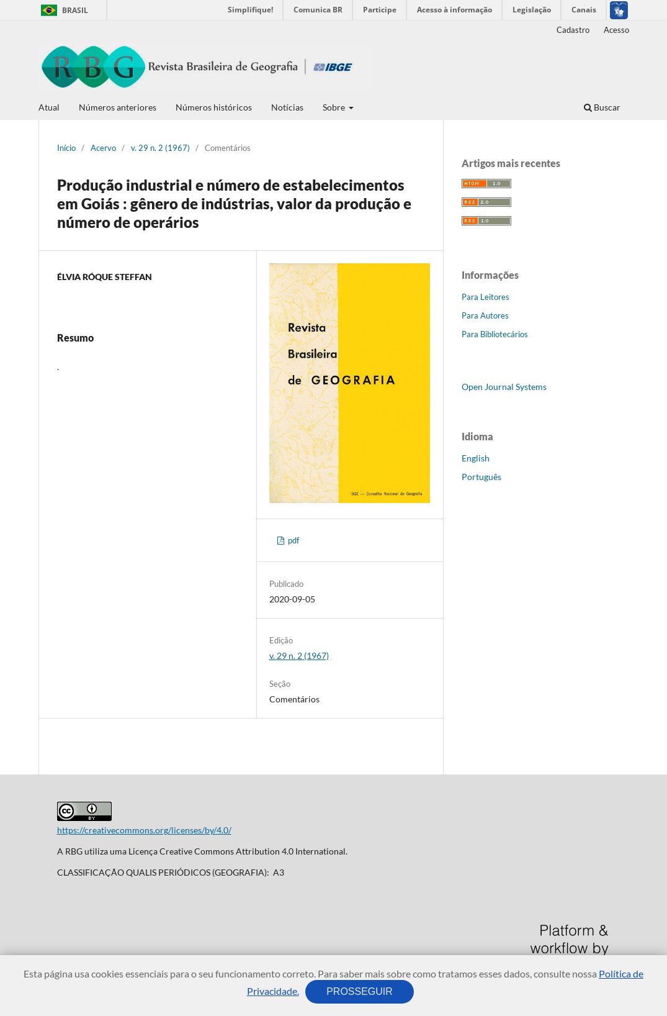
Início (66, 148)
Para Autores (485, 315)
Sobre (335, 107)
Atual (49, 107)
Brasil (62, 10)
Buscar (602, 107)
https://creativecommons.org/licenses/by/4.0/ (144, 830)
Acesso (616, 30)
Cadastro (573, 30)
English (476, 458)
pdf (292, 540)
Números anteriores (117, 107)
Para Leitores (485, 297)
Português (481, 476)
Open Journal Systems (504, 386)
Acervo (103, 148)
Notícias (287, 107)
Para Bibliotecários (495, 334)
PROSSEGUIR (360, 991)
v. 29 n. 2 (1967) (160, 148)
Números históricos (214, 107)
